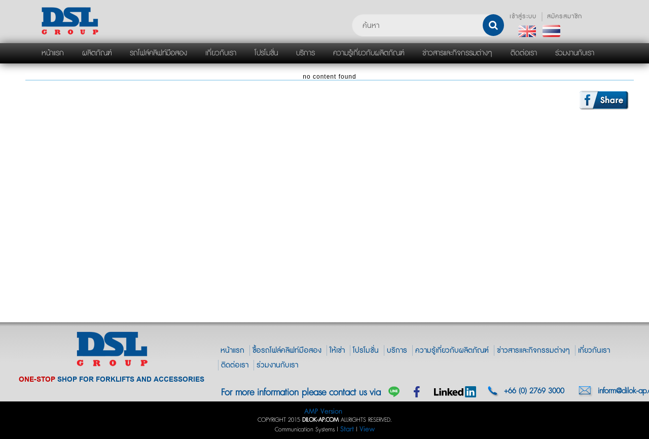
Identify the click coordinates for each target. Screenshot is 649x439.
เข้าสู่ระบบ (523, 16)
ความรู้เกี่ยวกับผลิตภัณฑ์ (452, 350)
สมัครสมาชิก (564, 16)
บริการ (397, 350)
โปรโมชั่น (366, 350)
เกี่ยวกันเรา (594, 350)
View (367, 429)
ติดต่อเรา (234, 365)
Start (347, 429)
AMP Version (323, 411)
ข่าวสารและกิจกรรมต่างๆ (533, 350)
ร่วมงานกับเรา (277, 365)
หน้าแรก (232, 350)
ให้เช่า (337, 350)
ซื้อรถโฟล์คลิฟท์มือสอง (287, 350)
